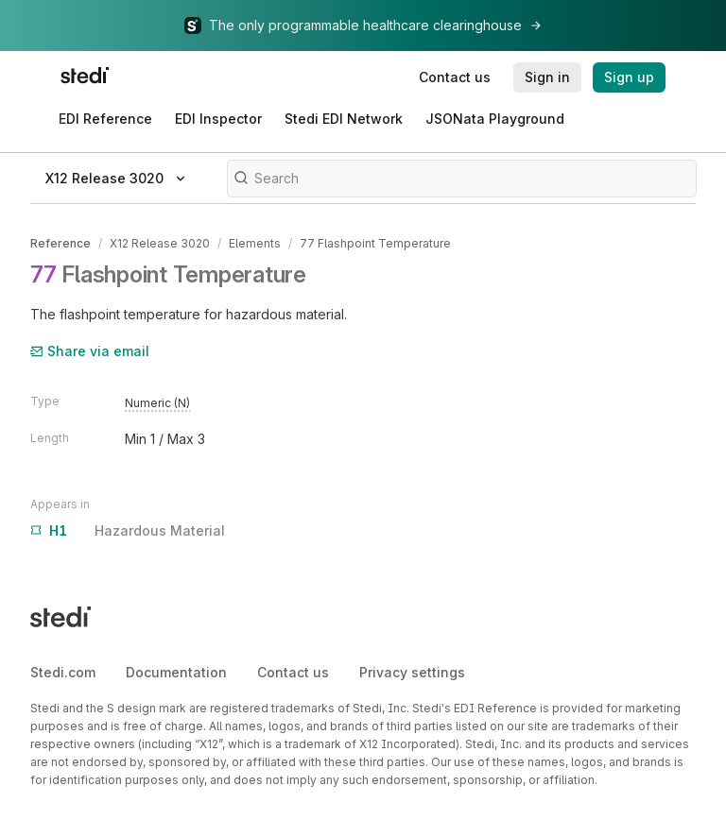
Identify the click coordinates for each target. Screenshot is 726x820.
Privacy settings (412, 672)
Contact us (293, 672)
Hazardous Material (127, 531)
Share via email (89, 351)
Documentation (176, 672)
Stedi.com (62, 672)
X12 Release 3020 (160, 243)
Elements (255, 243)
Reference (60, 243)
